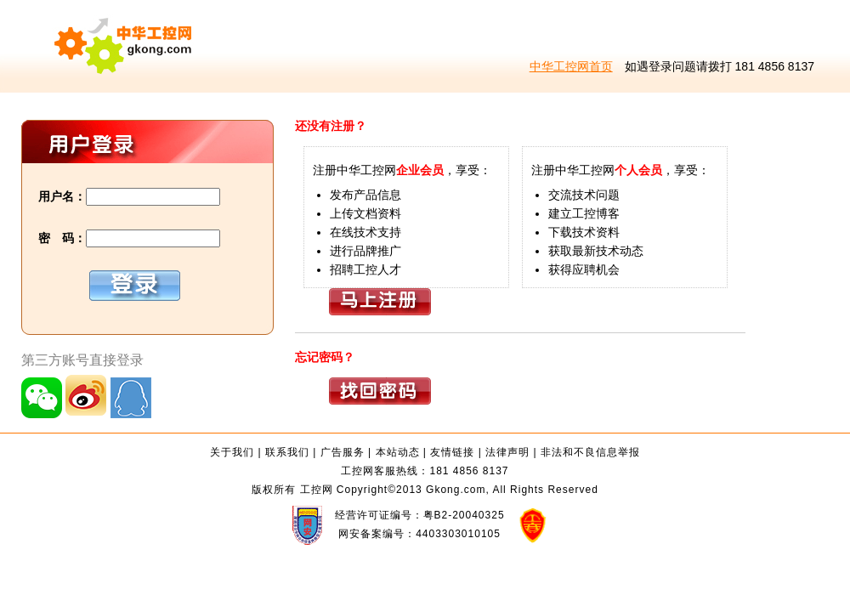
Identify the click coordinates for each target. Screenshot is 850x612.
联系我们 (287, 452)
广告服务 (342, 452)
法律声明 (507, 452)
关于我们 (232, 452)
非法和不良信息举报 (590, 452)
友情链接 (452, 452)
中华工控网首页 (571, 66)
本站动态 (398, 452)
